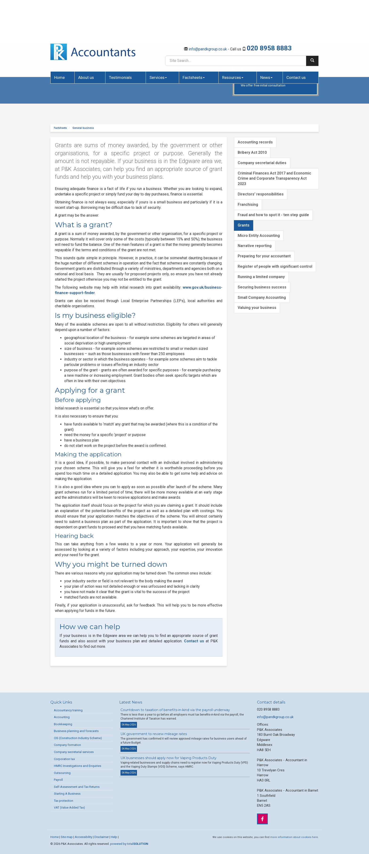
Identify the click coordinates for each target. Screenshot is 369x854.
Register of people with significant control (275, 266)
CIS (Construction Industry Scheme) (78, 738)
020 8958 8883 (269, 10)
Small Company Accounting (262, 297)
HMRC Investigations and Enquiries (77, 766)
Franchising (248, 204)
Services (158, 39)
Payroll (58, 779)
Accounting (62, 717)
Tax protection (63, 800)
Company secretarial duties (262, 163)
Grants (243, 225)
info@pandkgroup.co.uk (208, 10)
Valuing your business (257, 307)
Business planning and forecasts (76, 731)
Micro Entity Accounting (259, 235)
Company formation (67, 745)
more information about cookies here (294, 837)
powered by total (129, 844)
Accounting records (255, 142)
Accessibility (83, 837)
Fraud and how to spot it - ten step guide (273, 215)
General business (83, 128)
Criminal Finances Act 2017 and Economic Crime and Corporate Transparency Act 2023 (274, 178)
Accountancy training (68, 710)
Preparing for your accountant (264, 256)
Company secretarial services (74, 752)
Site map (67, 837)
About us (86, 39)
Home (59, 39)
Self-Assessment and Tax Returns (77, 787)
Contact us (296, 39)
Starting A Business (67, 793)
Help (114, 837)
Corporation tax (64, 759)
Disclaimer (101, 837)
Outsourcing (62, 773)
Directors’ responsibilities (261, 194)
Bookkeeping (63, 724)
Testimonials (120, 39)
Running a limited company (261, 277)
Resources (232, 39)
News (266, 39)
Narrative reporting (255, 245)
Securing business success (262, 287)
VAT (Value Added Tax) (69, 807)
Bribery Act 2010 (252, 152)
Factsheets (194, 39)
